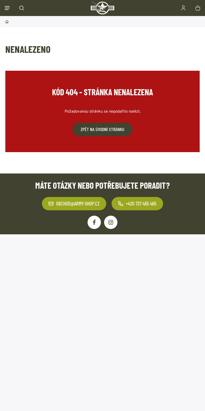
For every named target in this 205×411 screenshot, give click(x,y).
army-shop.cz (48, 399)
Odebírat (145, 283)
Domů (7, 21)
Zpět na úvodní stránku (102, 129)
